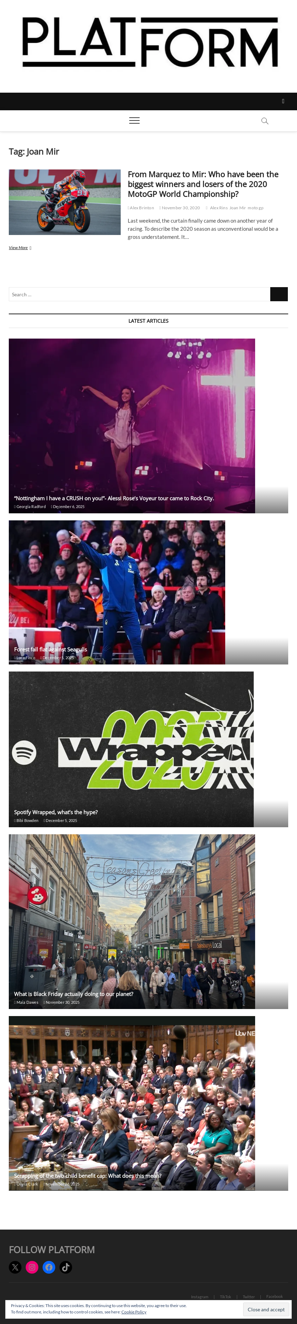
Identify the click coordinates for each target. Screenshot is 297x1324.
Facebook (274, 1296)
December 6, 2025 (68, 506)
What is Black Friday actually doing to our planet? (73, 993)
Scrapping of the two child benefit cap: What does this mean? (87, 1175)
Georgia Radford (29, 506)
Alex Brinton (141, 207)
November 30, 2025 (62, 1002)
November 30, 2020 (179, 207)
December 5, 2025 (57, 657)
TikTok (225, 1296)
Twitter (249, 1296)
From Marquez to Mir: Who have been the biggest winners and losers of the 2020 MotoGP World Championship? (203, 184)
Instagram (199, 1296)
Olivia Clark (26, 1184)
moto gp (255, 207)
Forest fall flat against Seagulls (50, 649)
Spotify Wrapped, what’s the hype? (55, 812)
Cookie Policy (133, 1311)
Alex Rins (219, 207)
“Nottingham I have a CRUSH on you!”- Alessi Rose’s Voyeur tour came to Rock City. (114, 498)
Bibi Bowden (26, 820)
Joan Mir (237, 207)
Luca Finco (24, 657)
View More (31, 248)
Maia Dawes (26, 1002)
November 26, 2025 (61, 1184)
